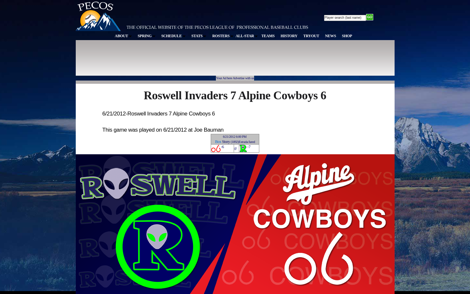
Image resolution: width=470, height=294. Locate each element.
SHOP (347, 36)
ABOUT (123, 36)
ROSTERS (222, 36)
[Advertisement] (195, 61)
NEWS (330, 36)
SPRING (146, 36)
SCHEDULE (173, 36)
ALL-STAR (247, 36)
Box (218, 141)
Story (226, 141)
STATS (198, 36)
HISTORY (289, 36)
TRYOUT (311, 36)
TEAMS (267, 36)
